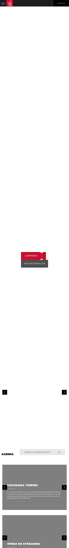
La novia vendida (35, 198)
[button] (64, 392)
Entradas (61, 3)
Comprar (31, 256)
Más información (34, 263)
